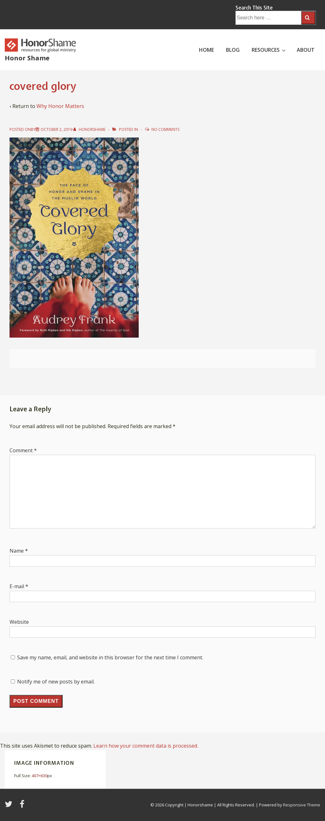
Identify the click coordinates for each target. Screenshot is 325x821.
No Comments (165, 129)
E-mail (17, 586)
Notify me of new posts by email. (56, 681)
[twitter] (10, 806)
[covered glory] (56, 129)
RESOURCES (269, 49)
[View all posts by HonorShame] (89, 129)
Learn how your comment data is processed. (145, 745)
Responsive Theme (301, 805)
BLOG (233, 49)
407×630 (39, 775)
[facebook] (23, 806)
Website (19, 621)
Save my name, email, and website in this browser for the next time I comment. (110, 657)
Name (17, 550)
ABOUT (306, 49)
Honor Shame (27, 58)
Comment (23, 450)
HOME (206, 49)
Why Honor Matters (60, 106)
